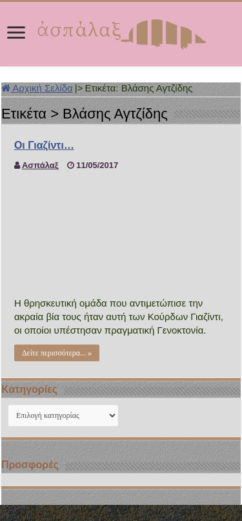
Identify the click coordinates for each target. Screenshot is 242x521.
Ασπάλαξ (40, 165)
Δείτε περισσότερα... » (57, 352)
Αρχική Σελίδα (37, 87)
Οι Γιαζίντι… (44, 145)
